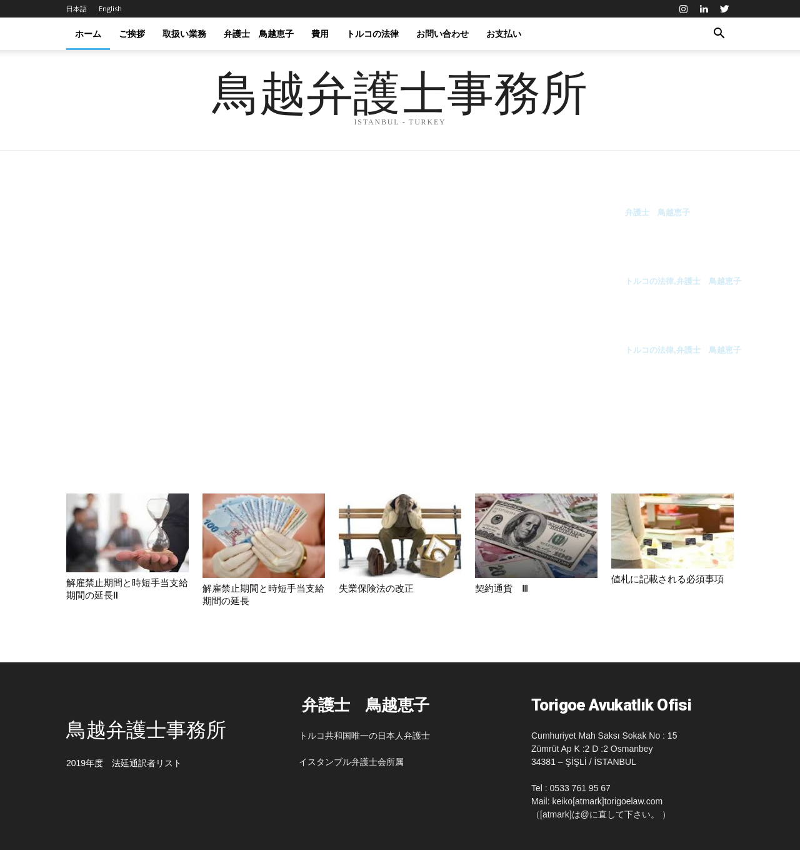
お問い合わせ (442, 33)
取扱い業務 (184, 33)
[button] (719, 34)
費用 (320, 33)
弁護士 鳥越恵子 (259, 33)
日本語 (76, 8)
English (110, 8)
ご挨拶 (132, 33)
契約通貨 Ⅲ (501, 588)
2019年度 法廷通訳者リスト (124, 763)
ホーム (88, 33)
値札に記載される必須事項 (667, 579)
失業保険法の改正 (376, 588)
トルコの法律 (372, 33)
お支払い (503, 33)
